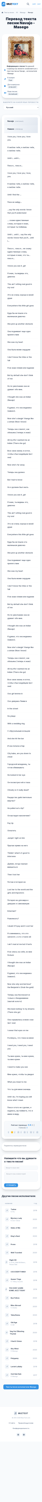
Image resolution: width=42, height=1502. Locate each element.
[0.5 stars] (9, 1132)
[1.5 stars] (15, 1132)
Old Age (14, 1322)
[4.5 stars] (34, 1132)
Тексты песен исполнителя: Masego (21, 1387)
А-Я (34, 4)
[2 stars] (18, 1132)
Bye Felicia (15, 1298)
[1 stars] (12, 1132)
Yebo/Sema (15, 1315)
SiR (13, 1325)
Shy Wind (14, 1349)
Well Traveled (16, 1253)
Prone (13, 1244)
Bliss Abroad (16, 1305)
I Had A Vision (16, 1341)
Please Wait (13, 1264)
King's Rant (15, 1236)
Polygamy (15, 1358)
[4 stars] (31, 1132)
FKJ (13, 1212)
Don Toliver (16, 1220)
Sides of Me (15, 1228)
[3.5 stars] (27, 1132)
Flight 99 (12, 1260)
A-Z (39, 4)
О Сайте (12, 1423)
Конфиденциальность (21, 1428)
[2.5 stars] (21, 1132)
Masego (23, 12)
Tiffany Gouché (17, 1281)
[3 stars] (24, 1132)
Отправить (11, 1185)
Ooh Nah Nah (16, 1374)
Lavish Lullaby (16, 1367)
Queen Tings (16, 1279)
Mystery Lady (16, 1218)
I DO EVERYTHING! (18, 1272)
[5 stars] (37, 1132)
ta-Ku (13, 1262)
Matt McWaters (20, 1262)
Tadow (13, 1209)
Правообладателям (25, 1423)
